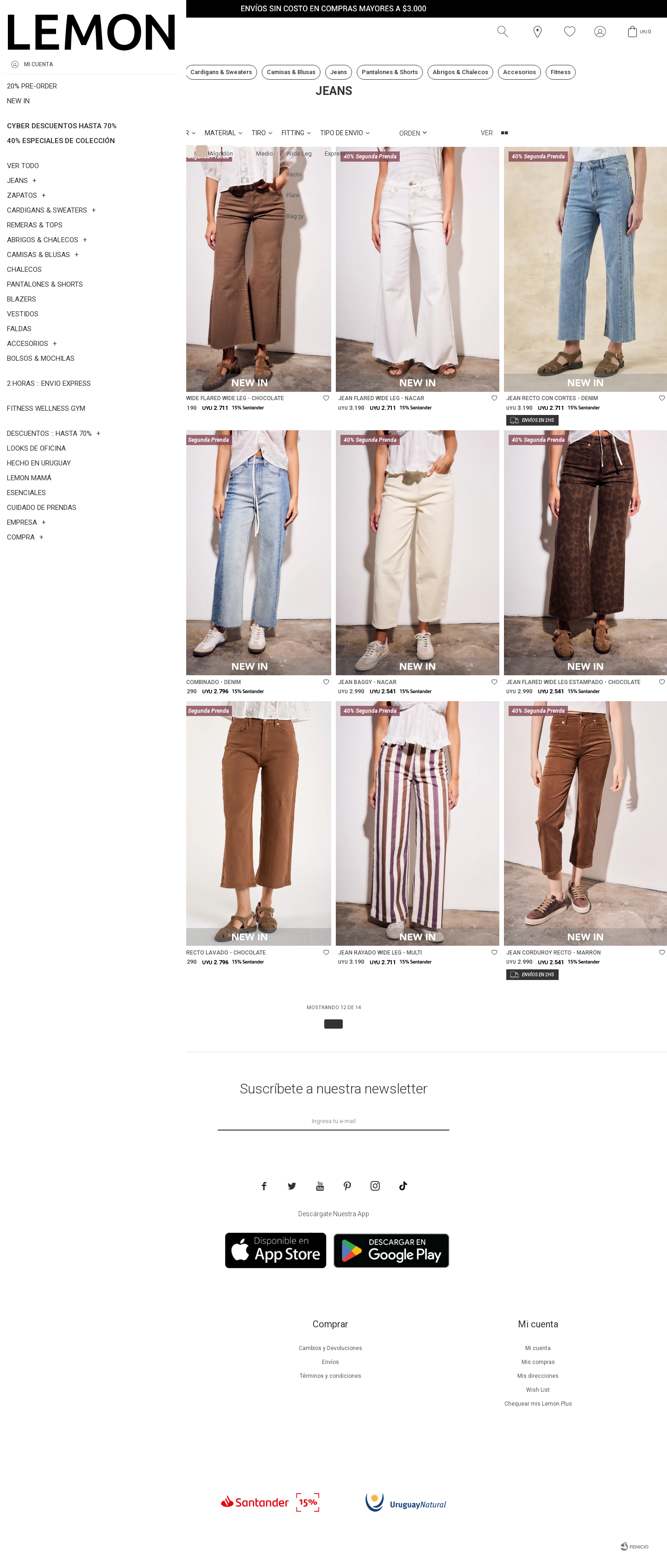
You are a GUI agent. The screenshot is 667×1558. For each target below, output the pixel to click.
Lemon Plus (122, 1376)
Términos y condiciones (330, 1376)
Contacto (122, 1431)
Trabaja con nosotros (122, 1445)
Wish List (538, 1390)
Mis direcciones (538, 1376)
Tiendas (122, 1417)
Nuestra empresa (122, 1348)
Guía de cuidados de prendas (122, 1390)
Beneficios (122, 1362)
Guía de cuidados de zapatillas (122, 1404)
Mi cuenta (538, 1348)
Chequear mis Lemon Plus (538, 1404)
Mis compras (538, 1362)
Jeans (62, 112)
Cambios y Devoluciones (330, 1348)
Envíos (330, 1362)
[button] (504, 32)
